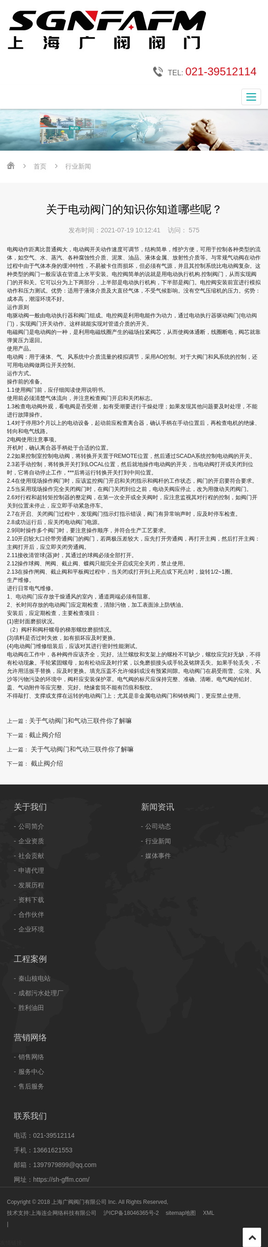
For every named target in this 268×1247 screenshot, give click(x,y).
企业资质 (31, 841)
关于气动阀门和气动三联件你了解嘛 (80, 720)
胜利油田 (31, 1007)
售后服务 (31, 1086)
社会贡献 (31, 855)
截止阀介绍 (45, 735)
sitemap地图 (180, 1213)
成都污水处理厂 (40, 993)
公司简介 (31, 826)
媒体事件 (158, 855)
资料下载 (31, 899)
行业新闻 (158, 841)
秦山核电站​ (34, 978)
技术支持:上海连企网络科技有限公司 (52, 1213)
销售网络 (31, 1057)
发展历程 (31, 885)
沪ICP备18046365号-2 (131, 1213)
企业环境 (31, 929)
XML (208, 1213)
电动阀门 (27, 596)
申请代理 (31, 870)
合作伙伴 (31, 914)
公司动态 (158, 826)
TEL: (205, 72)
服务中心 (31, 1071)
